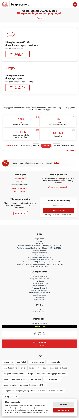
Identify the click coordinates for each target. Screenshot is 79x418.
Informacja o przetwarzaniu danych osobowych (58, 215)
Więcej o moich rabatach (57, 187)
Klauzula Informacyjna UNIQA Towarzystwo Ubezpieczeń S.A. (39, 262)
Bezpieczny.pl (39, 239)
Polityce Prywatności (40, 412)
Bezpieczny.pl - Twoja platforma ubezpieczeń (16, 4)
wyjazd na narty (10, 385)
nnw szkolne (8, 362)
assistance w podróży (37, 368)
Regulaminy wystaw (39, 250)
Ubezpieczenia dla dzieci (39, 276)
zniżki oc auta (35, 379)
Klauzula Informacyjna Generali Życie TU (39, 260)
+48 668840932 (20, 182)
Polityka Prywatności (39, 253)
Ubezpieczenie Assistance (39, 290)
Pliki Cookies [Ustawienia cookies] (39, 255)
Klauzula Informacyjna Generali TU (39, 257)
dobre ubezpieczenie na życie (15, 379)
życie (23, 368)
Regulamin (39, 243)
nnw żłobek (21, 362)
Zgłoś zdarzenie (39, 300)
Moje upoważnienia (19, 188)
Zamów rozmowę (58, 210)
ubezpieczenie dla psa (58, 368)
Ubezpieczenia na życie (39, 288)
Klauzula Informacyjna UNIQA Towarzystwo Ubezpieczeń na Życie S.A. (40, 264)
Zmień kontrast (40, 326)
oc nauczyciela (54, 362)
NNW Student (39, 281)
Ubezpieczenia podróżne (39, 283)
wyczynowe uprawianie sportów (50, 391)
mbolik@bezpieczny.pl (19, 185)
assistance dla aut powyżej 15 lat (33, 385)
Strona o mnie (19, 191)
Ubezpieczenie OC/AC (39, 286)
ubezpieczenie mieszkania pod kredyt (18, 374)
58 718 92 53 (39, 342)
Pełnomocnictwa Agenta (39, 266)
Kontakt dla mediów (39, 312)
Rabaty (57, 163)
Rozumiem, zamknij (63, 410)
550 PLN (36, 146)
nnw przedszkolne (37, 362)
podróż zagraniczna (52, 379)
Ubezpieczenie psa (39, 295)
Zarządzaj (63, 404)
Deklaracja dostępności (39, 323)
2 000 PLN (56, 146)
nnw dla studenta (10, 368)
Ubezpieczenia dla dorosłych (39, 279)
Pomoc (39, 18)
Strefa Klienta (39, 297)
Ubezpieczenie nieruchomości (39, 293)
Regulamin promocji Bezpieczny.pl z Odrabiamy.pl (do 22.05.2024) (39, 248)
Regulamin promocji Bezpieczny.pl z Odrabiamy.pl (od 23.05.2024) (39, 246)
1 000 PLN (46, 146)
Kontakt (39, 241)
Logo (39, 309)
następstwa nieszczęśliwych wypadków (19, 391)
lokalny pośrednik (10, 397)
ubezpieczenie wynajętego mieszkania (52, 374)
